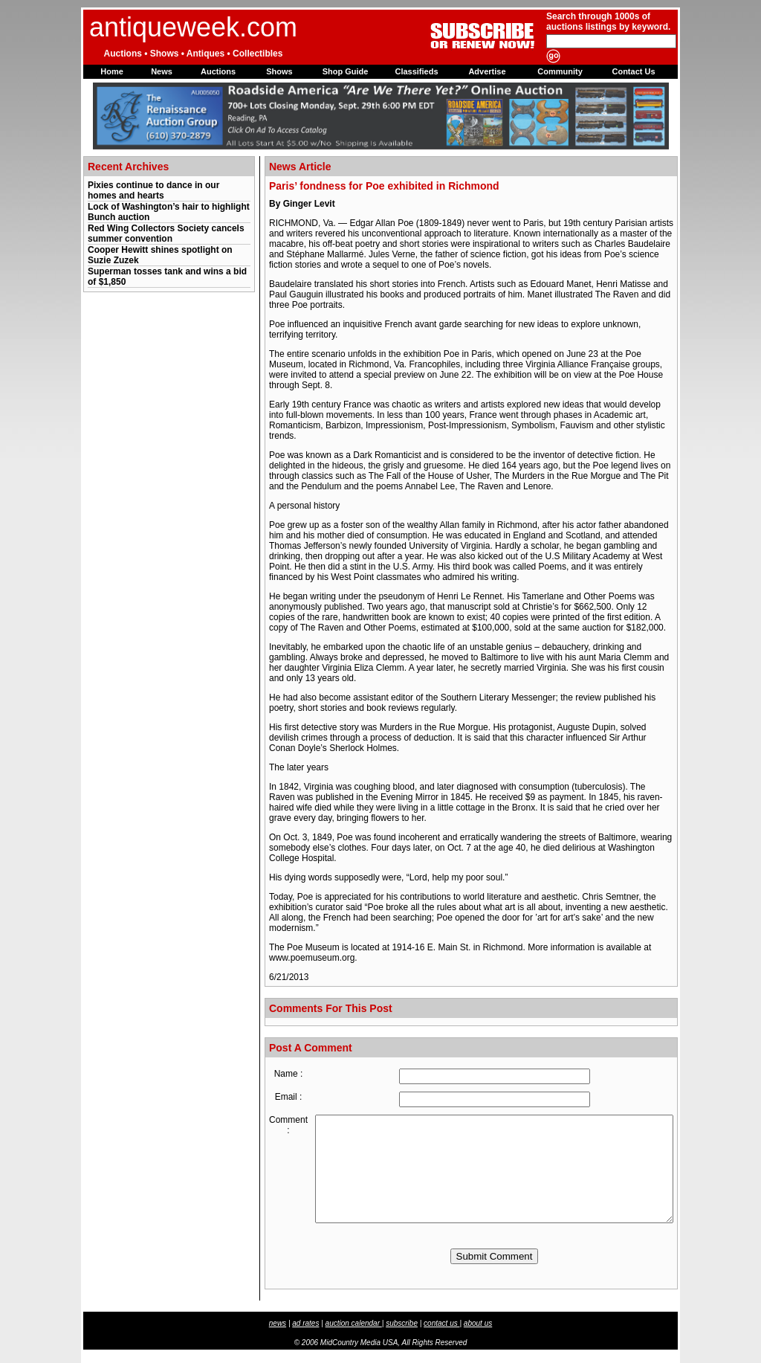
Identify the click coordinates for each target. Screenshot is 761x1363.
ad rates (305, 1323)
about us (478, 1323)
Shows (279, 71)
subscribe (402, 1323)
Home (111, 71)
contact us (441, 1323)
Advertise (486, 71)
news (277, 1323)
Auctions (218, 71)
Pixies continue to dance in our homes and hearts (153, 190)
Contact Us (633, 71)
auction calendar (354, 1323)
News (161, 71)
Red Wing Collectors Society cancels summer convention (166, 233)
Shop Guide (346, 71)
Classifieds (416, 71)
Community (560, 71)
